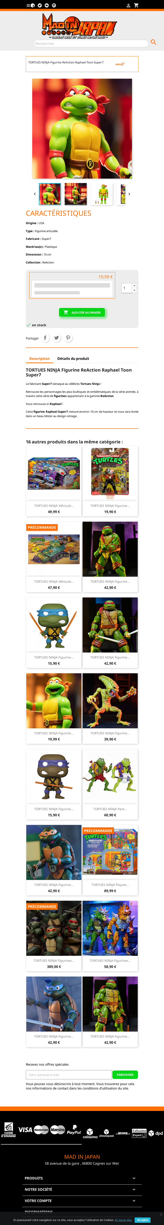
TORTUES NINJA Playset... (110, 885)
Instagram (54, 7)
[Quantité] (126, 288)
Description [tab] (39, 358)
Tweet (56, 337)
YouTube (46, 7)
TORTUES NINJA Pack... (110, 809)
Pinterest (68, 337)
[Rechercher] (91, 43)
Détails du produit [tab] (73, 358)
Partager (45, 337)
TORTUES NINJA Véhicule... (54, 506)
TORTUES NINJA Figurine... (110, 506)
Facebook (32, 7)
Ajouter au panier (82, 312)
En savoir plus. (123, 1220)
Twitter (39, 7)
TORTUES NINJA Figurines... (54, 960)
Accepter (142, 1220)
